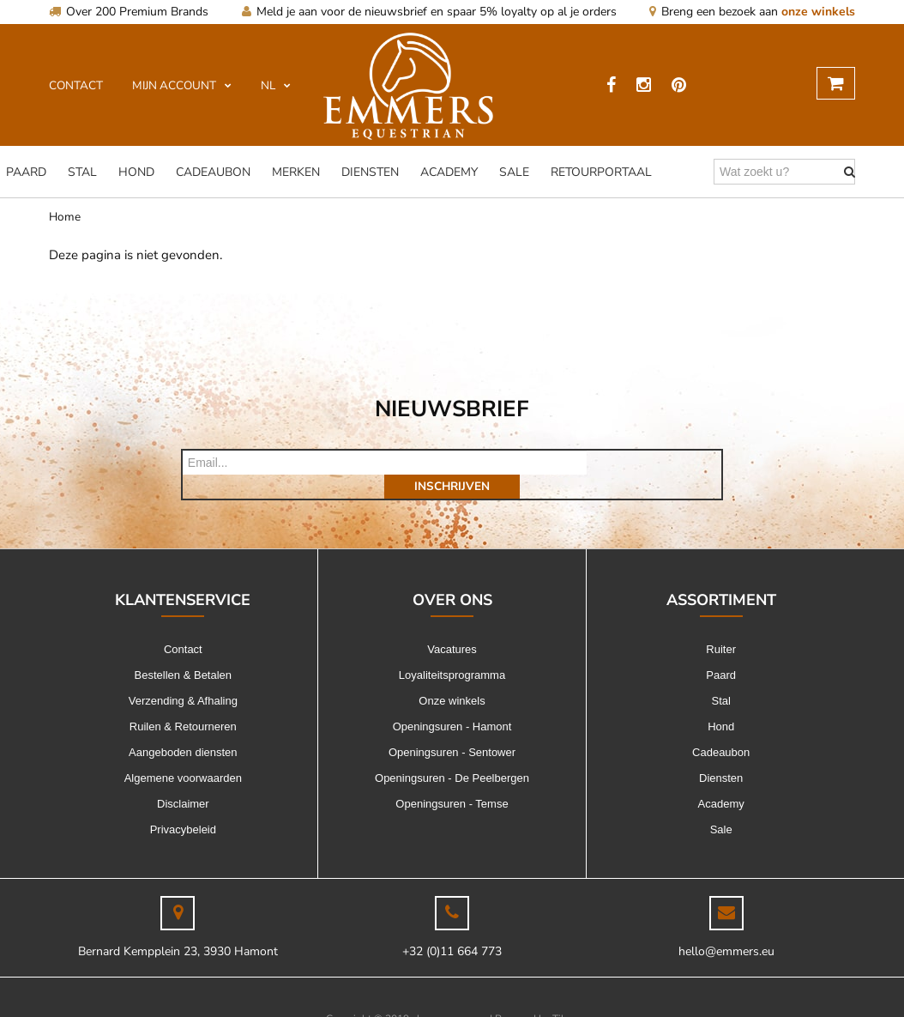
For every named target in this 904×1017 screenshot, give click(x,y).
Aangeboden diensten (183, 728)
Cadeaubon (213, 172)
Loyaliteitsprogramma (452, 651)
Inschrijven (654, 462)
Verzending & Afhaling (183, 676)
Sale (514, 172)
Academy (449, 172)
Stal (82, 172)
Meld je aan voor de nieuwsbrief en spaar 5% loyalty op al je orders (429, 11)
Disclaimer (183, 779)
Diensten (370, 172)
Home (65, 217)
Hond (136, 172)
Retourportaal (601, 172)
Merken (296, 172)
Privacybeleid (183, 805)
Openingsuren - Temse (451, 779)
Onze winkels (452, 676)
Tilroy (565, 995)
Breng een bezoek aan (752, 11)
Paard (26, 172)
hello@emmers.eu (726, 927)
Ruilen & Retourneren (183, 702)
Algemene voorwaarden (183, 754)
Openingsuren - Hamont (452, 702)
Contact (183, 625)
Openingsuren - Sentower (452, 728)
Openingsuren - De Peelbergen (452, 754)
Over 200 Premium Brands (128, 11)
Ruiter (721, 625)
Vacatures (452, 625)
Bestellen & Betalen (183, 651)
